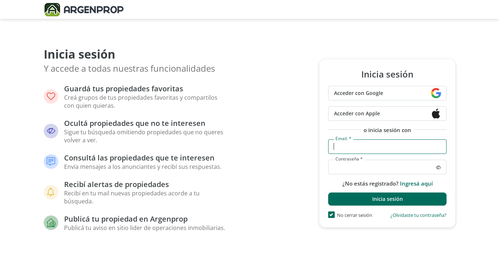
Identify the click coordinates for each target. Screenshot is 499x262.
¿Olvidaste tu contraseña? (418, 215)
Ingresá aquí (416, 183)
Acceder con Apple (357, 113)
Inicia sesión (387, 198)
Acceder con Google (358, 93)
